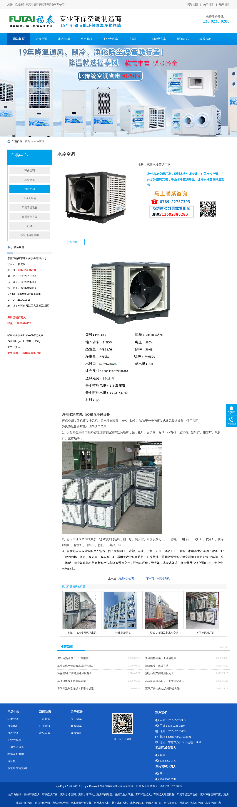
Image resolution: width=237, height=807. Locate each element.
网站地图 (192, 4)
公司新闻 (44, 719)
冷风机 (133, 38)
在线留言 (76, 733)
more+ (224, 646)
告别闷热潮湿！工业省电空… (74, 658)
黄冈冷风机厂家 (205, 632)
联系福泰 (224, 4)
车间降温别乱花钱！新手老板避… (76, 688)
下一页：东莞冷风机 (158, 578)
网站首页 (19, 38)
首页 (27, 141)
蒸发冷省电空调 (30, 235)
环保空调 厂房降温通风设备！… (75, 673)
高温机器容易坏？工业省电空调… (164, 680)
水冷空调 (64, 38)
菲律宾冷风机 (123, 632)
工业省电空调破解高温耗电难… (75, 665)
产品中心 (13, 711)
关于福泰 (208, 4)
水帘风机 (86, 38)
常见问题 (44, 733)
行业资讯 (44, 726)
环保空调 (41, 38)
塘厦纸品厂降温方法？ (158, 665)
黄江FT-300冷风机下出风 (81, 632)
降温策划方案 (29, 216)
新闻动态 (45, 711)
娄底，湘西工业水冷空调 (164, 632)
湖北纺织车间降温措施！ (159, 673)
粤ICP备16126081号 (171, 786)
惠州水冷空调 (126, 578)
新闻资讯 (183, 38)
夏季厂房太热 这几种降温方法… (163, 688)
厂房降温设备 (29, 207)
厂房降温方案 (157, 38)
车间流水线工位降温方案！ (73, 680)
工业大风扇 (110, 38)
